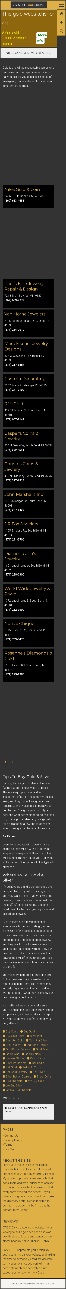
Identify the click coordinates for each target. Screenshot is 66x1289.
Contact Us (11, 1135)
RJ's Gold (13, 403)
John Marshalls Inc (23, 494)
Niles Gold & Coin (22, 189)
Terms (8, 1144)
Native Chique (19, 623)
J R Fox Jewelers (21, 523)
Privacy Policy (13, 1140)
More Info (41, 38)
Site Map (9, 1149)
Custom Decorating (25, 378)
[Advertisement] (33, 146)
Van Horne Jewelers (25, 314)
